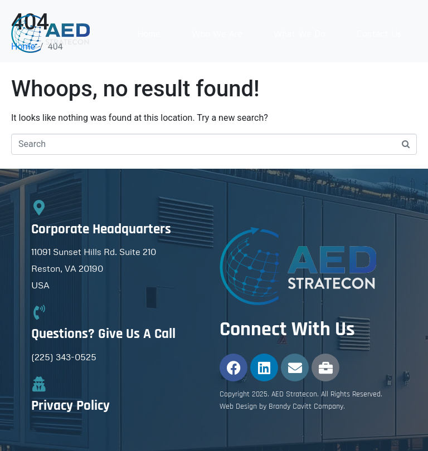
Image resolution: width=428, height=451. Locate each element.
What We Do (299, 33)
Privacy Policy (70, 406)
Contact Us (379, 33)
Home (148, 33)
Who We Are (217, 33)
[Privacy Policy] (38, 383)
